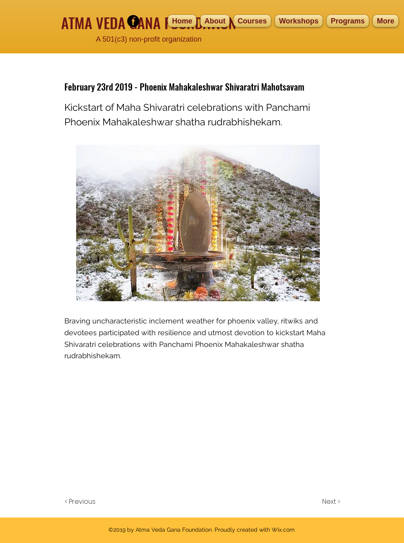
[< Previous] (81, 502)
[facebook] (133, 21)
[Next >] (330, 502)
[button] (252, 21)
